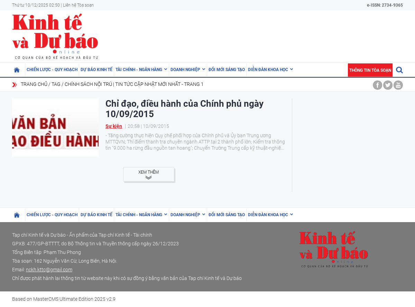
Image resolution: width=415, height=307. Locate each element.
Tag (56, 84)
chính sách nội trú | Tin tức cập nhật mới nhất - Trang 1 (134, 84)
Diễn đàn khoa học (268, 69)
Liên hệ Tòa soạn (78, 5)
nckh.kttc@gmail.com (49, 269)
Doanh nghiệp (185, 69)
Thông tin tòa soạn (370, 70)
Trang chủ (34, 84)
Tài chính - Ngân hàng (139, 69)
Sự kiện (113, 126)
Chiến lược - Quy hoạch (52, 69)
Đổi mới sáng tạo (227, 69)
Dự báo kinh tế (96, 69)
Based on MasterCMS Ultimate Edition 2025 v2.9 (64, 299)
